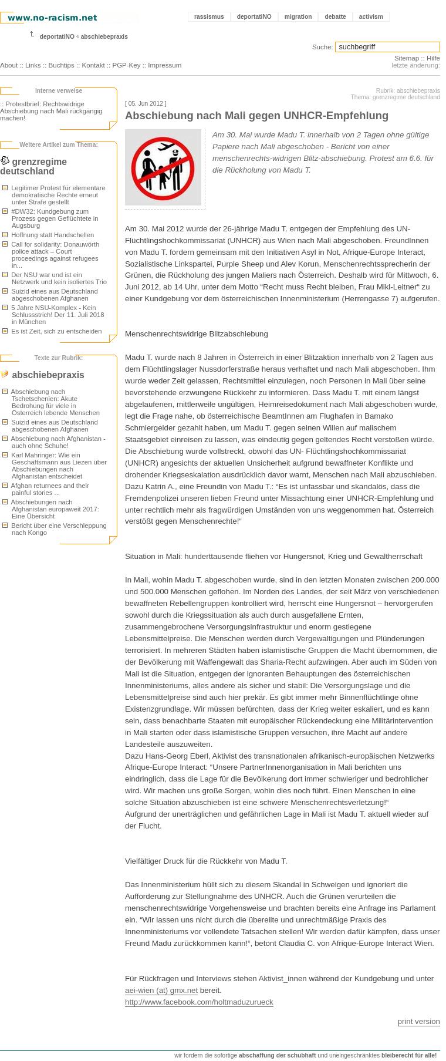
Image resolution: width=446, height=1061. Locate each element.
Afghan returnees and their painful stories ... (45, 489)
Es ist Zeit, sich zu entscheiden (52, 331)
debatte (335, 17)
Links (33, 65)
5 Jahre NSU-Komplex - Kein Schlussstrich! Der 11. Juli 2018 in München (53, 314)
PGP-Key (126, 65)
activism (371, 17)
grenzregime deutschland (33, 166)
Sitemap (406, 58)
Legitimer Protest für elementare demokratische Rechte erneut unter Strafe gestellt (54, 195)
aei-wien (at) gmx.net (161, 990)
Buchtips (62, 65)
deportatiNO (254, 17)
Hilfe (433, 58)
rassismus (209, 17)
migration (298, 17)
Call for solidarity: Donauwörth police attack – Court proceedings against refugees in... (50, 255)
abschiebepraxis (104, 36)
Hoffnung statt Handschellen (48, 234)
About (9, 65)
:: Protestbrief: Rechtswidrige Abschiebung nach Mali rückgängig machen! (51, 111)
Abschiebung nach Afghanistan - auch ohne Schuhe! (54, 442)
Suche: (322, 46)
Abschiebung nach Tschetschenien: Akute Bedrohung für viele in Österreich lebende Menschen (51, 402)
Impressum (164, 65)
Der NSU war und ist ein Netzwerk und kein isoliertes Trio (54, 278)
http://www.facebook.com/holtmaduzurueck (199, 1002)
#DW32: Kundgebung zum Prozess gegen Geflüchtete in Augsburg (50, 218)
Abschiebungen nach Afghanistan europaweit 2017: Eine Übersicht (50, 509)
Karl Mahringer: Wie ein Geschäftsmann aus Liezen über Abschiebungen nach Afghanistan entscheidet (54, 466)
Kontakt (93, 65)
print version (419, 1021)
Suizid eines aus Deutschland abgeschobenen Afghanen (50, 295)
